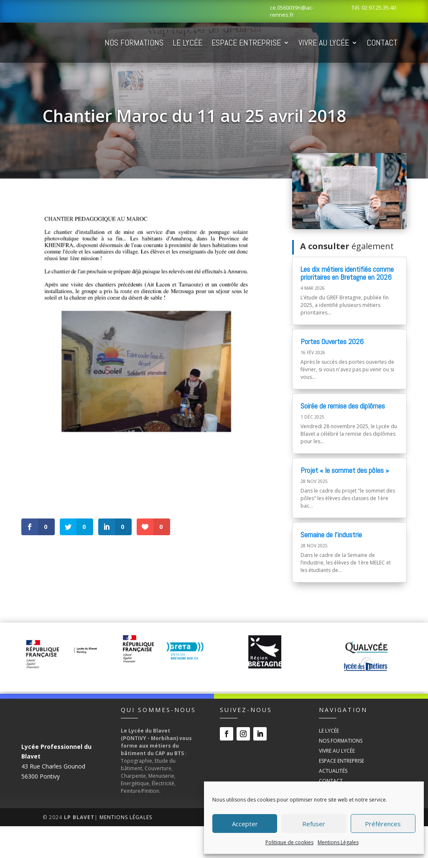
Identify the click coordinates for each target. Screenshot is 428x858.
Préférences (383, 824)
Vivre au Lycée (366, 42)
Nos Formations (176, 42)
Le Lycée (230, 42)
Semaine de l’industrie (331, 566)
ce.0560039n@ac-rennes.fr (291, 11)
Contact (162, 74)
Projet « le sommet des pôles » (345, 502)
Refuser (313, 824)
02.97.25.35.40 (379, 7)
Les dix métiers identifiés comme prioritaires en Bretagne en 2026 (347, 305)
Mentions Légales (338, 842)
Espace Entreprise (289, 42)
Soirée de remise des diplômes (343, 437)
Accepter (245, 824)
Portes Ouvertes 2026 (332, 373)
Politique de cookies (289, 842)
